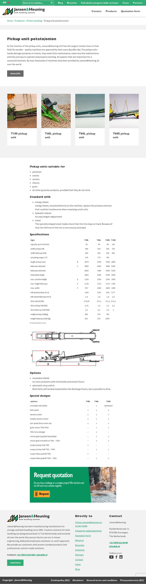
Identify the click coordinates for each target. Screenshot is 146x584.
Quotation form (130, 11)
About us (79, 540)
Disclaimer (77, 580)
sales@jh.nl (42, 554)
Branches (72, 3)
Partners (137, 3)
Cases (126, 3)
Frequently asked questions (88, 530)
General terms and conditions (101, 580)
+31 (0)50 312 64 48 (118, 542)
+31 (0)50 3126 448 (26, 554)
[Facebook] (116, 557)
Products (111, 11)
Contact (96, 11)
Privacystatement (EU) (132, 580)
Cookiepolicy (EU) (59, 580)
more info (18, 73)
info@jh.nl (114, 546)
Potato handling (35, 20)
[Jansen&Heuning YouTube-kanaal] (111, 557)
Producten (20, 20)
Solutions (80, 550)
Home (10, 20)
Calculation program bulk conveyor (99, 3)
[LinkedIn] (121, 557)
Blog (60, 3)
